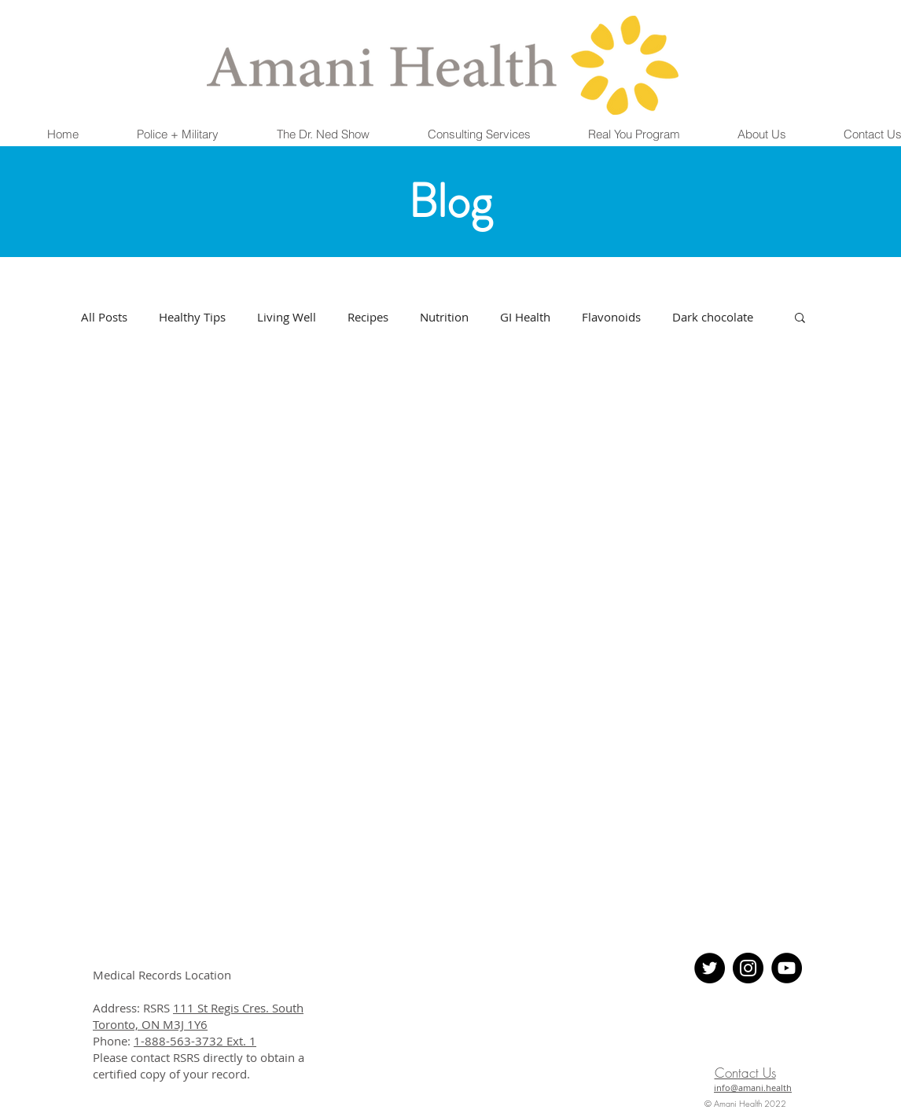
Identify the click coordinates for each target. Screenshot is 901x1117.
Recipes (368, 317)
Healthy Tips (192, 317)
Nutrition (444, 317)
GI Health (525, 317)
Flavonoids (611, 317)
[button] (178, 134)
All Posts (104, 317)
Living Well (286, 317)
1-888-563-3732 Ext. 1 (195, 1041)
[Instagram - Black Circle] (748, 968)
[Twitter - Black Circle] (709, 968)
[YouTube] (786, 968)
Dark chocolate (712, 317)
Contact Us (745, 1073)
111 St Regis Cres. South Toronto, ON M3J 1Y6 (198, 1016)
